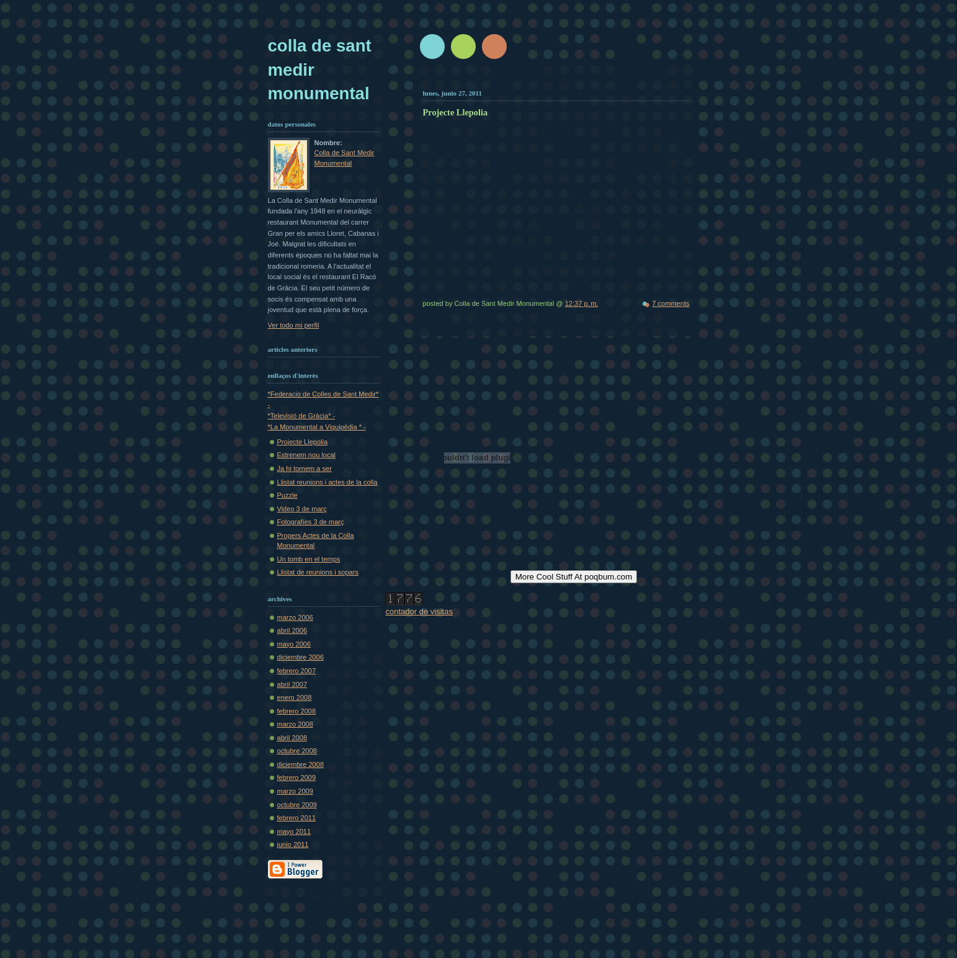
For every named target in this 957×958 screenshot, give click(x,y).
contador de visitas (419, 611)
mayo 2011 (294, 831)
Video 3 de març (302, 509)
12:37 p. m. (582, 303)
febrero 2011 (296, 817)
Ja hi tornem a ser (304, 468)
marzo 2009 (295, 791)
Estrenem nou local (306, 455)
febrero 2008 (296, 711)
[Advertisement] (570, 79)
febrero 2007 (296, 670)
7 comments (670, 303)
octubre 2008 (297, 750)
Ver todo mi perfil (293, 325)
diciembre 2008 (300, 764)
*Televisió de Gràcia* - (302, 415)
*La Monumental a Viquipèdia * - (317, 427)
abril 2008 (292, 737)
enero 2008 (294, 697)
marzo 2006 (295, 617)
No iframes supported (604, 206)
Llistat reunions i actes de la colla (327, 482)
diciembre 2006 (300, 657)
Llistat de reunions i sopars (317, 572)
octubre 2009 (297, 804)
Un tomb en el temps (309, 559)
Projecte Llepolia (302, 441)
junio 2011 (293, 844)
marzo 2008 (295, 724)
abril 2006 (292, 630)
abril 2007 (292, 684)
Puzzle (287, 495)
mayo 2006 (294, 644)
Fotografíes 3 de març (310, 522)
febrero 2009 (296, 777)
